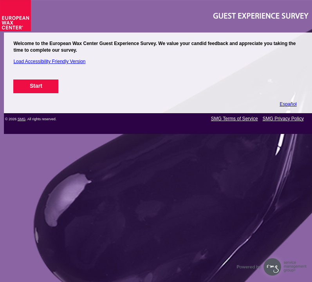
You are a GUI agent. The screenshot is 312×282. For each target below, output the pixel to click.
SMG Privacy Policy (283, 118)
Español (288, 104)
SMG (22, 119)
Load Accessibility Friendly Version (49, 61)
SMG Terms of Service (234, 118)
